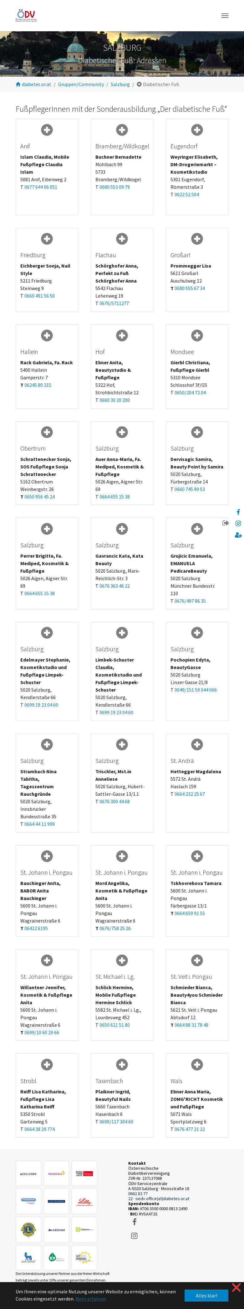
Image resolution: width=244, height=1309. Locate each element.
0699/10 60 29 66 (41, 1032)
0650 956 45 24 (39, 496)
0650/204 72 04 (190, 392)
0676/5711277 (114, 303)
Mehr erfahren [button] (90, 1299)
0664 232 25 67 (190, 794)
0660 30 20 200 (114, 400)
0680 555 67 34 (190, 288)
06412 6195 (36, 928)
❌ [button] (236, 1288)
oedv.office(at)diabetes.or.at (162, 1198)
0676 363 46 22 (114, 586)
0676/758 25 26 (115, 928)
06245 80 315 (37, 385)
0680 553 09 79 (114, 187)
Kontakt (23, 1221)
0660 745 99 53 (190, 489)
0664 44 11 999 (39, 824)
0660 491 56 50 (39, 296)
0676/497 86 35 (190, 601)
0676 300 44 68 (114, 801)
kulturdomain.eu (166, 1267)
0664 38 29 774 (39, 1129)
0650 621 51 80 (114, 1025)
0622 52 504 (187, 194)
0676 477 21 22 (190, 1129)
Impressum (44, 1221)
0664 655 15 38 (114, 496)
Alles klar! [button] (206, 1295)
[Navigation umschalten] (224, 15)
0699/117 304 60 (116, 1121)
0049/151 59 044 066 (196, 690)
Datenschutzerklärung (77, 1221)
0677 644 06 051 (40, 187)
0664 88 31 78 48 (191, 1025)
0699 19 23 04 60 (41, 705)
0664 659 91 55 (190, 913)
